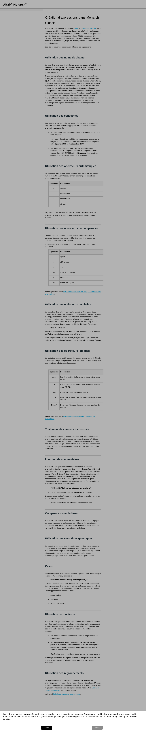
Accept (135, 727)
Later (122, 727)
